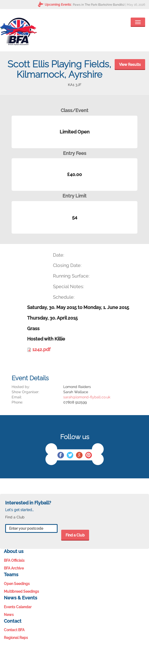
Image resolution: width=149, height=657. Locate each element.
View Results (130, 64)
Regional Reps (16, 638)
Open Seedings (17, 584)
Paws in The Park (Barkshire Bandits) (98, 4)
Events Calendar (18, 607)
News (9, 615)
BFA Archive (14, 568)
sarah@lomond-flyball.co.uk (86, 397)
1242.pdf (41, 349)
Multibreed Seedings (21, 591)
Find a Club (75, 535)
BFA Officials (14, 560)
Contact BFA (14, 630)
